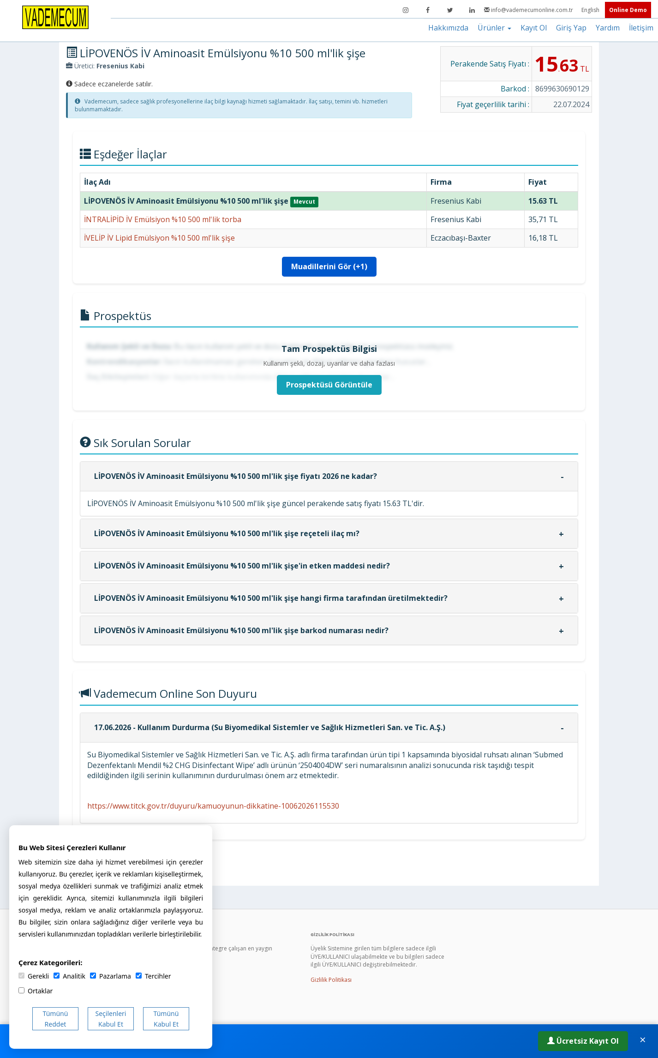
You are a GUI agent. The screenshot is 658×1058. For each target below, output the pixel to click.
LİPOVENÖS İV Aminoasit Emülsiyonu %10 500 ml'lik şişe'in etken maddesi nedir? (242, 566)
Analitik (69, 976)
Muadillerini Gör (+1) (329, 266)
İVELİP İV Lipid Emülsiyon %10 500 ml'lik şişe (159, 238)
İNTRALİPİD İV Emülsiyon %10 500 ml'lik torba (162, 219)
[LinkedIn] (472, 10)
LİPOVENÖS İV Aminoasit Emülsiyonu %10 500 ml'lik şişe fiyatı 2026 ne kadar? (235, 476)
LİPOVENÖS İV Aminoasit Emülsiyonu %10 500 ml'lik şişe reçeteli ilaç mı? (226, 533)
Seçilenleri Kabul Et (111, 1018)
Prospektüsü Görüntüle (329, 385)
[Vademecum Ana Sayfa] (55, 17)
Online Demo (628, 10)
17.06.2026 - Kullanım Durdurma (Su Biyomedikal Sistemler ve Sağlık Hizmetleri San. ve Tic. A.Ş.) (269, 727)
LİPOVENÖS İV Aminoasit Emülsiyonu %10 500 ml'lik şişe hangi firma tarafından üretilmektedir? (271, 598)
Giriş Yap (571, 28)
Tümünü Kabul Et (166, 1018)
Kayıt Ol (533, 28)
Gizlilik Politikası (331, 980)
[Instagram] (405, 10)
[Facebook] (428, 10)
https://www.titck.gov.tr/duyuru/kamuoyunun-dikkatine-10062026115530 (213, 806)
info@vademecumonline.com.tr (529, 10)
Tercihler (153, 976)
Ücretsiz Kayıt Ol (583, 1041)
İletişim (641, 28)
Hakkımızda (448, 28)
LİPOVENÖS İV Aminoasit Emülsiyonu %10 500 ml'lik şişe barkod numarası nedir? (241, 630)
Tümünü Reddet (55, 1018)
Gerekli (33, 976)
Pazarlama (110, 976)
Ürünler (494, 28)
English (591, 10)
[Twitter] (450, 10)
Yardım (608, 28)
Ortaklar (35, 990)
